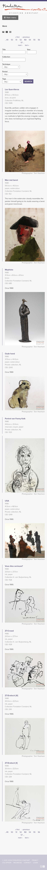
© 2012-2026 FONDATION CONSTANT (16, 860)
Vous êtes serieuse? (14, 566)
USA (7, 501)
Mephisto (9, 269)
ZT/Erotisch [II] (11, 763)
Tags (4, 79)
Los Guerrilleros (12, 89)
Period (4, 71)
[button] (10, 17)
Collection (6, 57)
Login (35, 863)
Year (28, 49)
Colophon (6, 863)
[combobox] (11, 67)
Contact (27, 863)
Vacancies (17, 863)
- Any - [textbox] (5, 67)
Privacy (35, 860)
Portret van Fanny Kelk (15, 418)
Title (4, 49)
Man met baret (11, 180)
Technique (6, 64)
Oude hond (10, 353)
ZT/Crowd (9, 631)
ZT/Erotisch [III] (11, 695)
